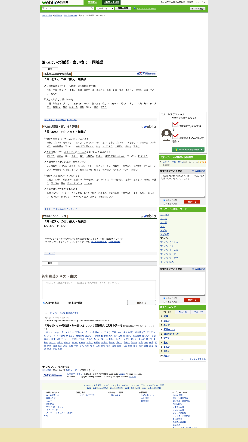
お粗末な (144, 142)
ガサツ (60, 339)
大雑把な (119, 146)
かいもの (82, 152)
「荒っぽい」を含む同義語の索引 (63, 313)
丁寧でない (89, 142)
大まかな (88, 183)
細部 (146, 346)
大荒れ (139, 90)
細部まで (57, 138)
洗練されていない (66, 175)
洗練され (108, 336)
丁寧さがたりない (102, 166)
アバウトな (107, 146)
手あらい (129, 90)
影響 (88, 86)
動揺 (55, 99)
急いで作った (102, 179)
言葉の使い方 (81, 332)
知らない (146, 336)
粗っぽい (61, 226)
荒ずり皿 (164, 234)
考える (167, 325)
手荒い (72, 90)
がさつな (65, 196)
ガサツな (51, 156)
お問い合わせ (114, 242)
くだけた (65, 193)
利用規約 (50, 404)
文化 (89, 388)
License (122, 374)
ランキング (72, 119)
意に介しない (68, 332)
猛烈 (49, 103)
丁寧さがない (131, 142)
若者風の (102, 193)
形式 (60, 346)
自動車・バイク (128, 385)
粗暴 (49, 90)
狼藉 (103, 346)
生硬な (50, 179)
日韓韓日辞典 (178, 410)
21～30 (198, 312)
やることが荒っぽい (173, 162)
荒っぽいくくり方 (169, 242)
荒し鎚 (163, 218)
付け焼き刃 (140, 332)
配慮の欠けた (86, 169)
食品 (132, 388)
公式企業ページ (147, 395)
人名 (138, 388)
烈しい (105, 103)
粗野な (60, 156)
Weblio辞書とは (52, 395)
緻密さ (104, 342)
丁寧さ (75, 339)
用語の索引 (61, 119)
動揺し (119, 339)
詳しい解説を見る (99, 242)
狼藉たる (100, 90)
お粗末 (52, 339)
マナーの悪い (139, 193)
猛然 (114, 346)
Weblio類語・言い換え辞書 (60, 126)
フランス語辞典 (179, 413)
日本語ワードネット (75, 374)
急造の (128, 179)
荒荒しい (57, 107)
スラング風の (90, 193)
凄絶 (65, 107)
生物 (127, 388)
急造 (65, 346)
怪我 (82, 86)
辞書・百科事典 (154, 388)
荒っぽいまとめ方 (169, 250)
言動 (60, 162)
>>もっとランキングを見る (193, 359)
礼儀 (125, 346)
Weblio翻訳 (177, 404)
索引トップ (49, 119)
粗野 (64, 189)
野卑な (99, 156)
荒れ (64, 99)
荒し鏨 (163, 222)
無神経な (106, 169)
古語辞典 (176, 425)
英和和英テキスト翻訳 (59, 276)
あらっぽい (49, 226)
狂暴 (115, 90)
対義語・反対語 (111, 2)
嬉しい (167, 320)
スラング (51, 336)
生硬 (119, 346)
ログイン (166, 140)
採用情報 (145, 401)
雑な (98, 146)
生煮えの (67, 179)
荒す (162, 226)
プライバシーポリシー (55, 407)
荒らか (54, 94)
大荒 (140, 103)
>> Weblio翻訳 (198, 171)
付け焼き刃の (117, 179)
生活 (94, 388)
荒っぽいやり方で (169, 258)
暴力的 (87, 90)
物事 (48, 138)
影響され (99, 336)
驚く (166, 342)
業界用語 (97, 385)
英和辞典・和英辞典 (181, 401)
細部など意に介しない (115, 156)
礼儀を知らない (105, 196)
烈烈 (87, 346)
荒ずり (163, 230)
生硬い (58, 179)
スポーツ (119, 388)
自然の (49, 86)
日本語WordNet (70, 15)
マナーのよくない (79, 196)
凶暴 (146, 90)
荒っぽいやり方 (168, 254)
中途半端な (58, 146)
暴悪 (80, 90)
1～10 (166, 312)
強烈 (82, 107)
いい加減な (52, 166)
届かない (89, 336)
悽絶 (96, 107)
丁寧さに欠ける (116, 142)
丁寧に (65, 138)
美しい (167, 355)
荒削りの (78, 179)
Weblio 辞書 (47, 15)
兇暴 (121, 90)
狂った (69, 99)
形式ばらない (53, 193)
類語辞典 (92, 2)
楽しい (167, 347)
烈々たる (96, 103)
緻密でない (68, 142)
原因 (55, 86)
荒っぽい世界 (167, 262)
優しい (167, 351)
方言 (144, 388)
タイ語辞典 (177, 419)
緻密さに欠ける (54, 142)
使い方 (56, 189)
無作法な (137, 166)
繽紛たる (78, 103)
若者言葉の (114, 193)
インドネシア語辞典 (181, 416)
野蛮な (134, 169)
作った (97, 339)
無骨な (74, 156)
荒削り (119, 342)
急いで (142, 339)
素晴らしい (169, 329)
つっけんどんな (70, 169)
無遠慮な (57, 169)
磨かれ (75, 342)
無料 (166, 316)
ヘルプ (49, 401)
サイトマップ (52, 410)
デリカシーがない (52, 332)
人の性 (49, 152)
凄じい (132, 103)
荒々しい (63, 90)
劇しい (87, 103)
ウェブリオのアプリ (86, 395)
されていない (77, 138)
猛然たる (73, 107)
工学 (143, 385)
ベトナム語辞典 (179, 422)
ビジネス (88, 385)
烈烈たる (57, 103)
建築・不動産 (152, 385)
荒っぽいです (167, 246)
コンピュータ (109, 385)
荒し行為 (164, 214)
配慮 (60, 349)
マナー (67, 339)
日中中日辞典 (178, 407)
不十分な (55, 183)
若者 (49, 349)
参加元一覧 (71, 370)
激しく (49, 99)
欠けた (52, 342)
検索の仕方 (51, 398)
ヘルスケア (103, 388)
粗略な (79, 142)
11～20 (182, 312)
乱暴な (136, 146)
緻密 (151, 346)
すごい (167, 338)
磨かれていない (74, 183)
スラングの (76, 193)
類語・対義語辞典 (180, 398)
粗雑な (128, 146)
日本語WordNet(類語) (57, 74)
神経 (130, 346)
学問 (162, 385)
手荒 (55, 90)
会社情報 (145, 398)
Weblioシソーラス (54, 216)
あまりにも (69, 152)
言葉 (48, 189)
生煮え (67, 342)
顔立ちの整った (171, 334)
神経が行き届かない (85, 146)
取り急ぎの (89, 179)
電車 (118, 385)
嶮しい (124, 103)
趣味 (112, 388)
